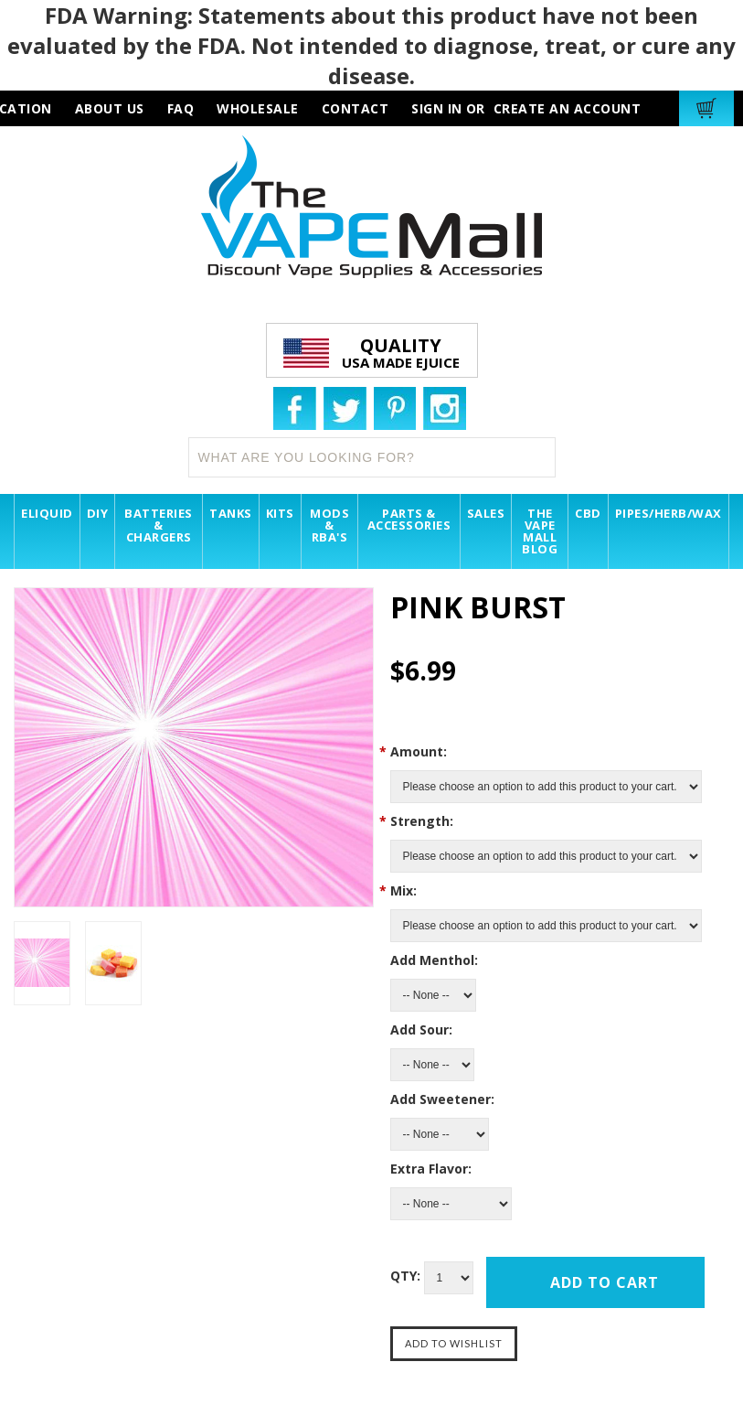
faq (181, 108)
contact (355, 108)
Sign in (436, 108)
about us (109, 108)
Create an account (568, 108)
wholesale (258, 108)
